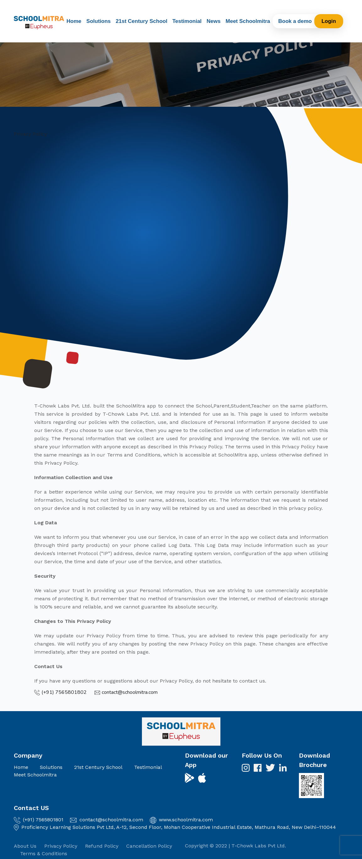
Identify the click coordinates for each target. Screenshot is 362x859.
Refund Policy (101, 846)
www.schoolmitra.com (186, 820)
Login (328, 21)
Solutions (98, 21)
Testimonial (187, 21)
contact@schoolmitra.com (111, 820)
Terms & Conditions (43, 853)
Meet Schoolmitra (248, 21)
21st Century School (141, 21)
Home (74, 21)
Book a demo (295, 21)
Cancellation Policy (149, 846)
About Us (25, 846)
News (213, 21)
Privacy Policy (60, 846)
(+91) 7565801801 (43, 820)
